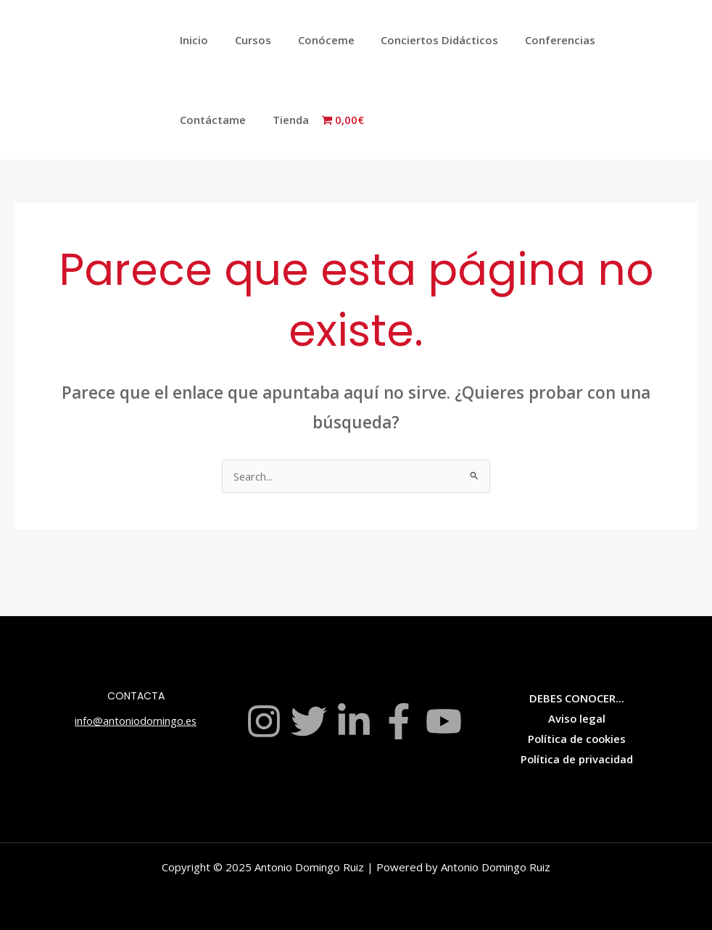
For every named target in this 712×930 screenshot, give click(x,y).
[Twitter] (309, 721)
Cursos (246, 40)
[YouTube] (444, 721)
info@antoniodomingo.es (135, 720)
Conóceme (314, 40)
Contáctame (628, 40)
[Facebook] (399, 721)
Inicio (192, 40)
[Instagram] (264, 721)
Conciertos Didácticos (422, 40)
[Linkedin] (354, 721)
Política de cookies (576, 738)
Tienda (196, 119)
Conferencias (538, 40)
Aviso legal (576, 718)
